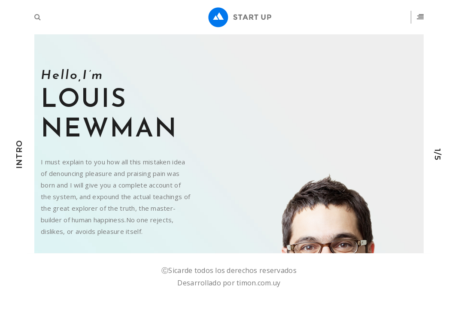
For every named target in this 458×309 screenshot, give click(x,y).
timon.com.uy (258, 283)
